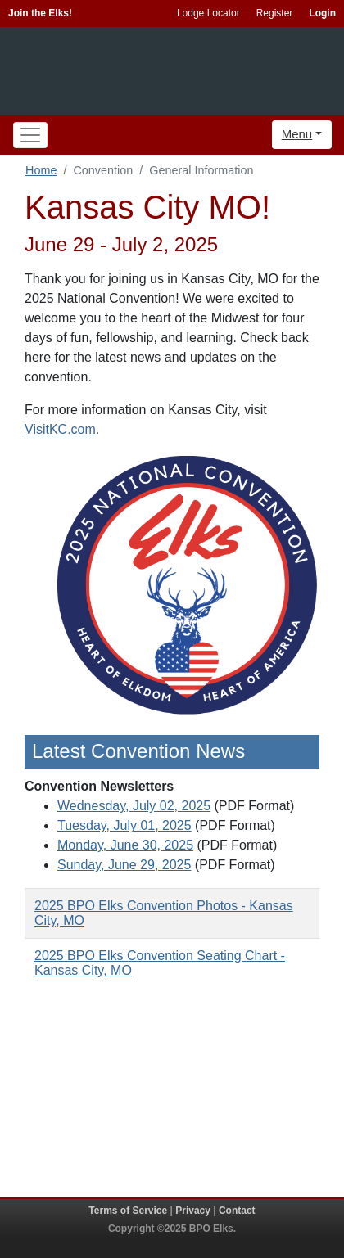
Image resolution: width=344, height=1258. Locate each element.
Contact (237, 1210)
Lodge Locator (208, 13)
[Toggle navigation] (30, 135)
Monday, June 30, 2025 (125, 845)
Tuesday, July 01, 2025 (124, 825)
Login (322, 13)
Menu (297, 134)
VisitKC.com (60, 429)
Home (41, 170)
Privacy (192, 1210)
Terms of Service (127, 1210)
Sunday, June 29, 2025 (124, 865)
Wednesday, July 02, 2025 (133, 806)
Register (274, 13)
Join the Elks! (40, 13)
